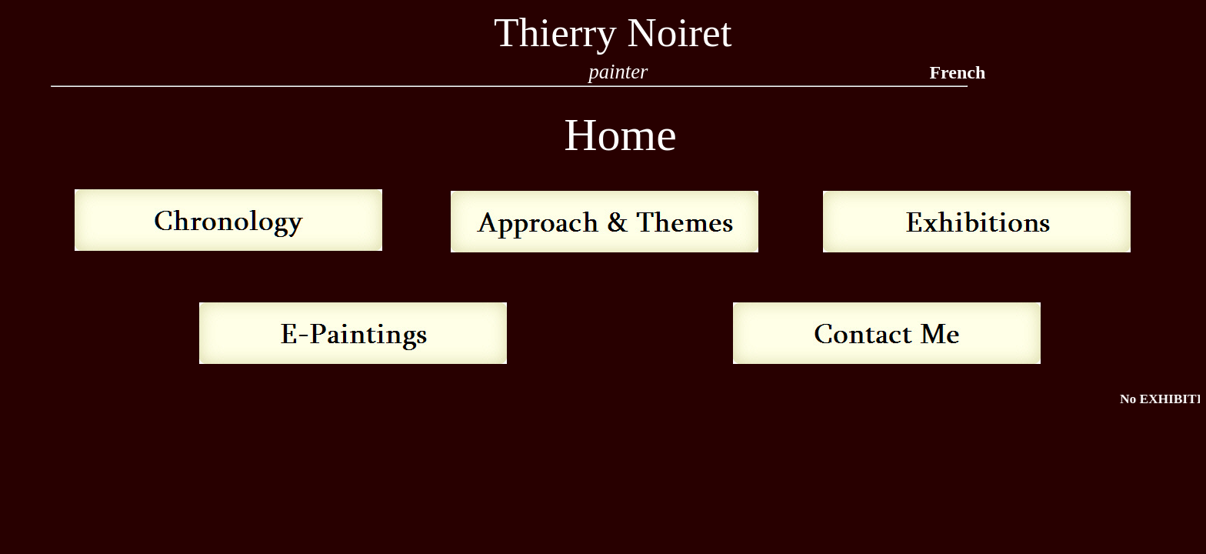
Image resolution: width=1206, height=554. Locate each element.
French (957, 72)
